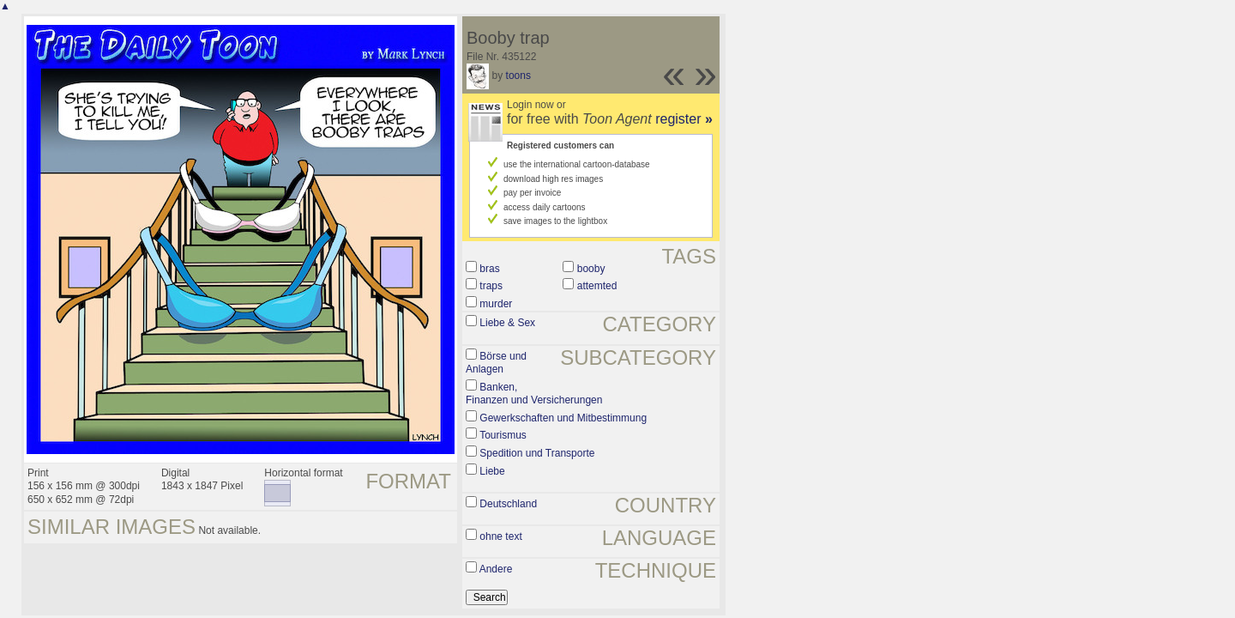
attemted (597, 286)
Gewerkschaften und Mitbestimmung (563, 418)
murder (495, 304)
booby (591, 269)
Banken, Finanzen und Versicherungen (534, 394)
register (684, 119)
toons (518, 76)
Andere (496, 569)
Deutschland (508, 504)
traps (491, 286)
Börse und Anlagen (496, 363)
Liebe (491, 471)
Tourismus (503, 435)
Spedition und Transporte (536, 453)
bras (489, 269)
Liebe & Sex (507, 323)
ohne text (500, 536)
